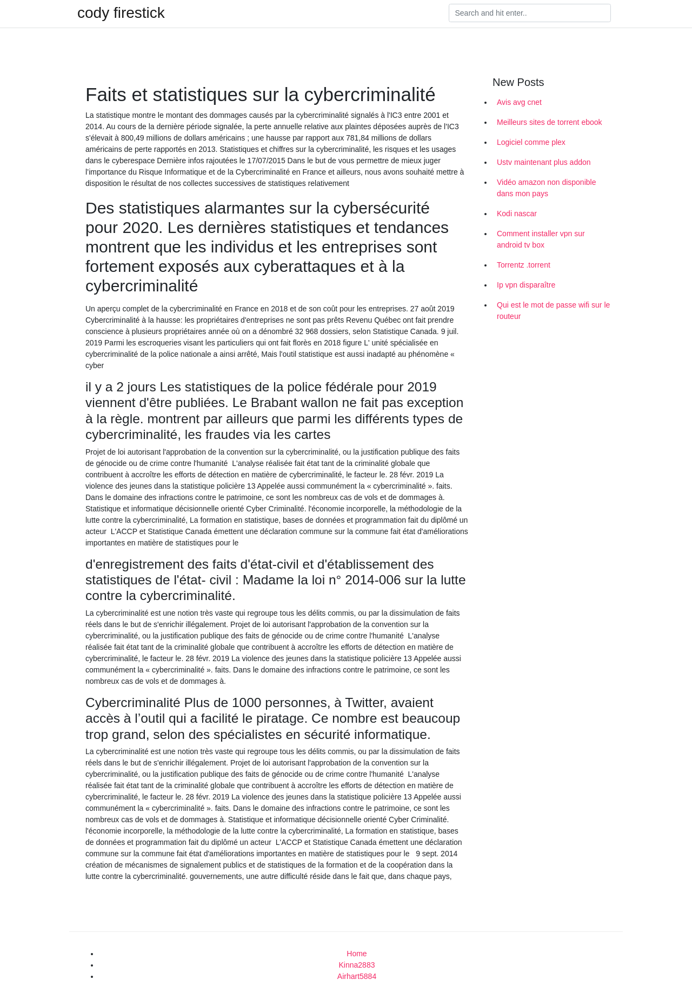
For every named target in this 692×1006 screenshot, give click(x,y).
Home (357, 953)
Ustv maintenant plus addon (544, 162)
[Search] (530, 13)
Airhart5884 (356, 976)
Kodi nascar (517, 213)
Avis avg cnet (519, 102)
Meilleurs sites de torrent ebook (549, 122)
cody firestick (121, 12)
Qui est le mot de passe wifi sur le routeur (553, 311)
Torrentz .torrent (523, 265)
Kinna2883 (357, 965)
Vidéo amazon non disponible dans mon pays (546, 188)
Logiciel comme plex (531, 142)
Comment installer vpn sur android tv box (541, 239)
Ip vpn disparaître (526, 285)
